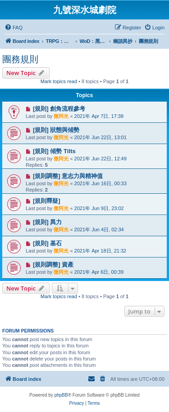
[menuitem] (14, 27)
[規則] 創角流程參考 (59, 108)
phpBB (61, 395)
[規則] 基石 (47, 243)
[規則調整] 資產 (53, 264)
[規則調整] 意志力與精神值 (68, 176)
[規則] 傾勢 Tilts (54, 151)
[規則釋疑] (46, 200)
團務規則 (20, 59)
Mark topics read (59, 81)
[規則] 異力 (47, 222)
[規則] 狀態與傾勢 (56, 129)
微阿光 (61, 116)
